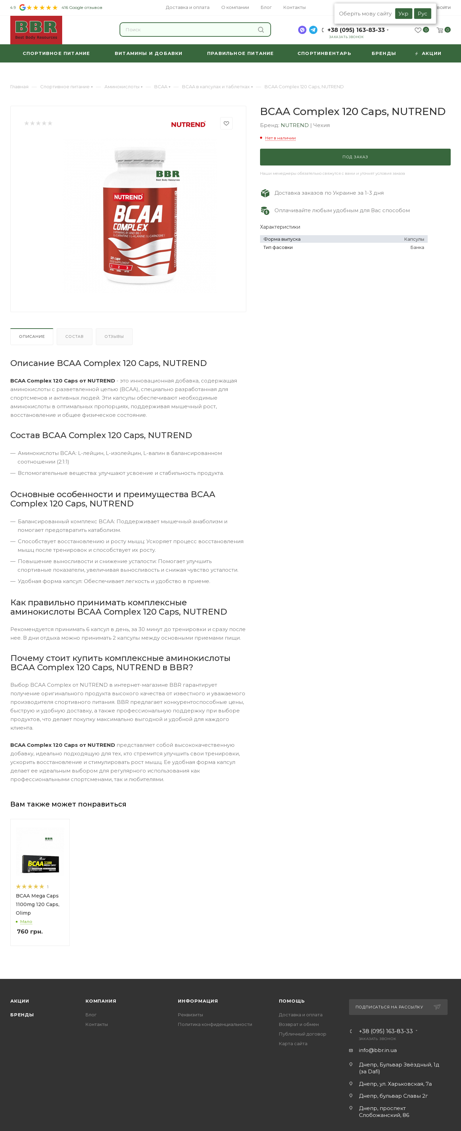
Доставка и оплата (301, 1014)
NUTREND (295, 125)
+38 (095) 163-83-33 (356, 30)
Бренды (22, 1014)
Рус (422, 13)
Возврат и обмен (299, 1024)
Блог (91, 1014)
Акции (19, 1001)
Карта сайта (293, 1043)
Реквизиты (190, 1014)
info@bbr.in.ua (378, 1050)
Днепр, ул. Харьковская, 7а (395, 1084)
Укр (403, 13)
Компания (101, 1001)
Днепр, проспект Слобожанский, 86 (384, 1111)
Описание (32, 336)
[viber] (302, 30)
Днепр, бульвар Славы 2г (393, 1096)
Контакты (97, 1024)
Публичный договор (302, 1034)
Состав (74, 336)
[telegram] (313, 30)
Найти (261, 30)
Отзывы (114, 336)
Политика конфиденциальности (215, 1024)
